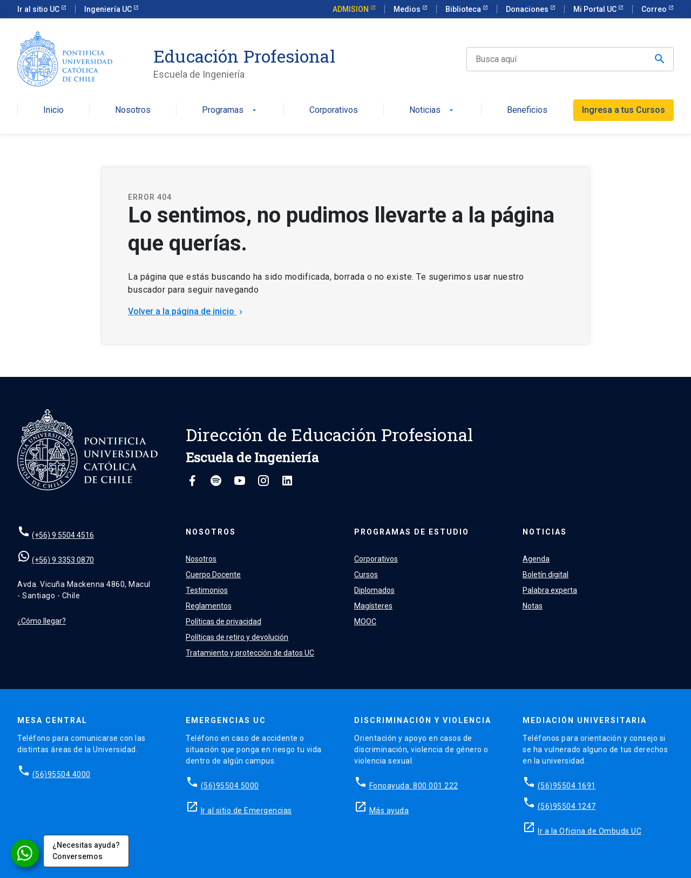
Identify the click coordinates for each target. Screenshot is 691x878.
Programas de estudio (411, 532)
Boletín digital (545, 574)
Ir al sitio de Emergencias (246, 810)
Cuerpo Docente (213, 574)
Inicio (53, 110)
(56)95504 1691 (567, 785)
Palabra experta (550, 590)
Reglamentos (209, 606)
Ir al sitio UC (39, 9)
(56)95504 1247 (567, 806)
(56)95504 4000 (61, 774)
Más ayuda (389, 810)
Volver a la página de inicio (186, 311)
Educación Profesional (244, 56)
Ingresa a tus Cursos (623, 110)
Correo (654, 9)
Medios (408, 9)
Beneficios (527, 110)
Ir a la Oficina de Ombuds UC (589, 831)
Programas (230, 110)
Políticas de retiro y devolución (237, 637)
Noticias (432, 110)
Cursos (366, 574)
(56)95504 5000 (230, 785)
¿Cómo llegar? (41, 621)
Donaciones (528, 9)
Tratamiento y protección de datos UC (250, 653)
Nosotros (133, 110)
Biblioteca (464, 9)
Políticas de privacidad (223, 621)
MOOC (365, 621)
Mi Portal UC (595, 9)
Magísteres (373, 606)
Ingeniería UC (108, 9)
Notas (533, 606)
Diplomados (374, 590)
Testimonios (207, 590)
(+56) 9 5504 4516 (63, 535)
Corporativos (333, 110)
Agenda (536, 559)
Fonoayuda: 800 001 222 (413, 785)
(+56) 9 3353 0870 (63, 560)
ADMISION (351, 9)
